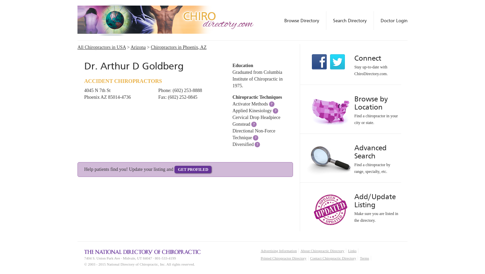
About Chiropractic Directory (322, 251)
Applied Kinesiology (252, 110)
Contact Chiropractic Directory (333, 258)
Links (352, 251)
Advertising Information (279, 251)
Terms (364, 258)
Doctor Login (394, 20)
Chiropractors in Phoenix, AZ (179, 47)
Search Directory (350, 20)
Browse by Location (371, 103)
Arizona (138, 47)
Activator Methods (250, 103)
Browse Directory (301, 20)
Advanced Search (370, 152)
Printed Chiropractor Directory (283, 258)
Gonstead (241, 124)
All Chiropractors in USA (101, 47)
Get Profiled (193, 169)
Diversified (243, 144)
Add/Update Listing (375, 200)
